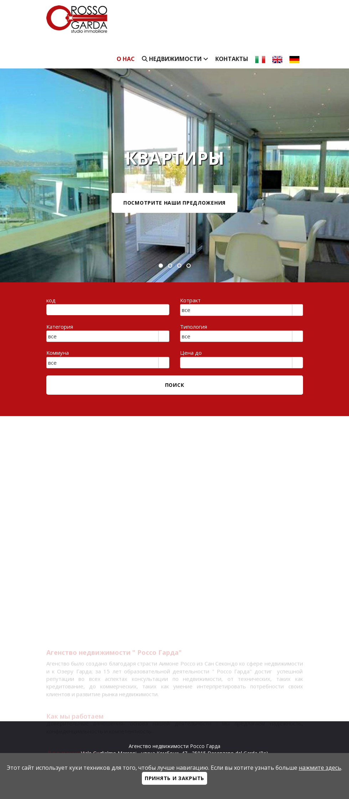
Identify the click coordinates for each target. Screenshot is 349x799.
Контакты (231, 59)
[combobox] (236, 309)
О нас (126, 59)
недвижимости (175, 59)
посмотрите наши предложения (174, 202)
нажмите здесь (320, 768)
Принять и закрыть (174, 778)
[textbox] (108, 309)
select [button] (297, 310)
